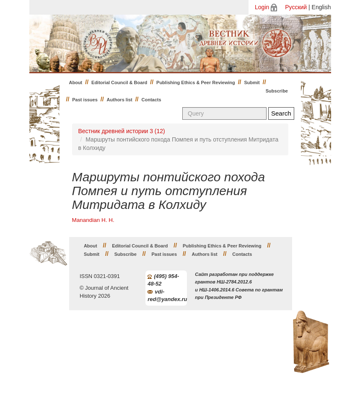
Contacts (151, 99)
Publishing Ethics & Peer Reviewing (195, 82)
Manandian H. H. (93, 220)
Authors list (119, 99)
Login (262, 7)
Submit (252, 82)
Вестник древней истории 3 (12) (121, 131)
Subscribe (277, 90)
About (76, 82)
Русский (296, 7)
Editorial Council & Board (119, 82)
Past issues (85, 99)
